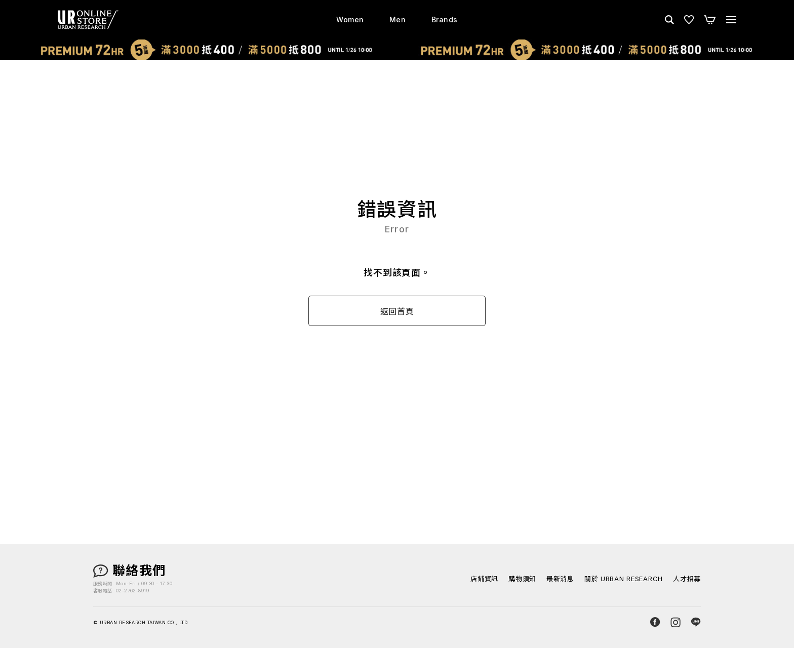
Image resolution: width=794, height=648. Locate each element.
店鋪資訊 (484, 579)
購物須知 (522, 579)
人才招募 (687, 579)
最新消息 (560, 579)
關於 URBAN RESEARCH (623, 579)
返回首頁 (397, 311)
